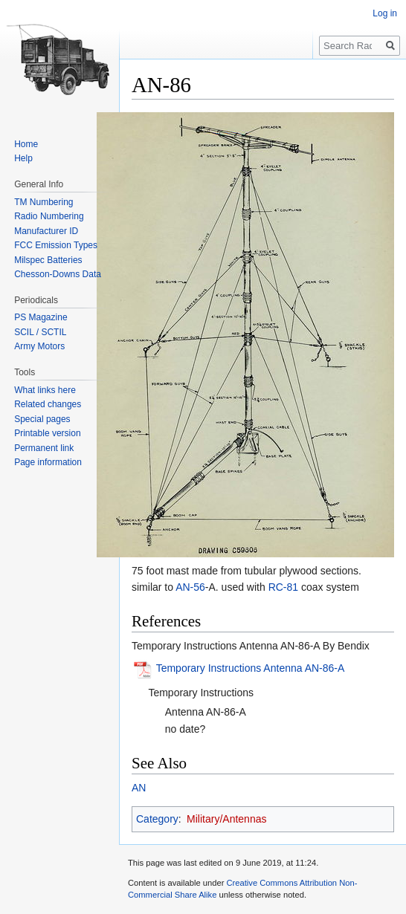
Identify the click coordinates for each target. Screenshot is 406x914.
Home (26, 144)
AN (139, 788)
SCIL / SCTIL (40, 332)
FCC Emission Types (55, 245)
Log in (385, 13)
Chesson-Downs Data (57, 274)
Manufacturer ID (46, 231)
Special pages (42, 419)
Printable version (47, 433)
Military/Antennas (226, 819)
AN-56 (190, 587)
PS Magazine (40, 317)
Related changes (47, 404)
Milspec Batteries (48, 260)
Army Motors (39, 346)
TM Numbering (43, 202)
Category (157, 819)
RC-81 (283, 587)
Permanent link (44, 448)
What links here (45, 390)
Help (23, 158)
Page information (48, 462)
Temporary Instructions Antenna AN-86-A (250, 669)
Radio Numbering (48, 216)
